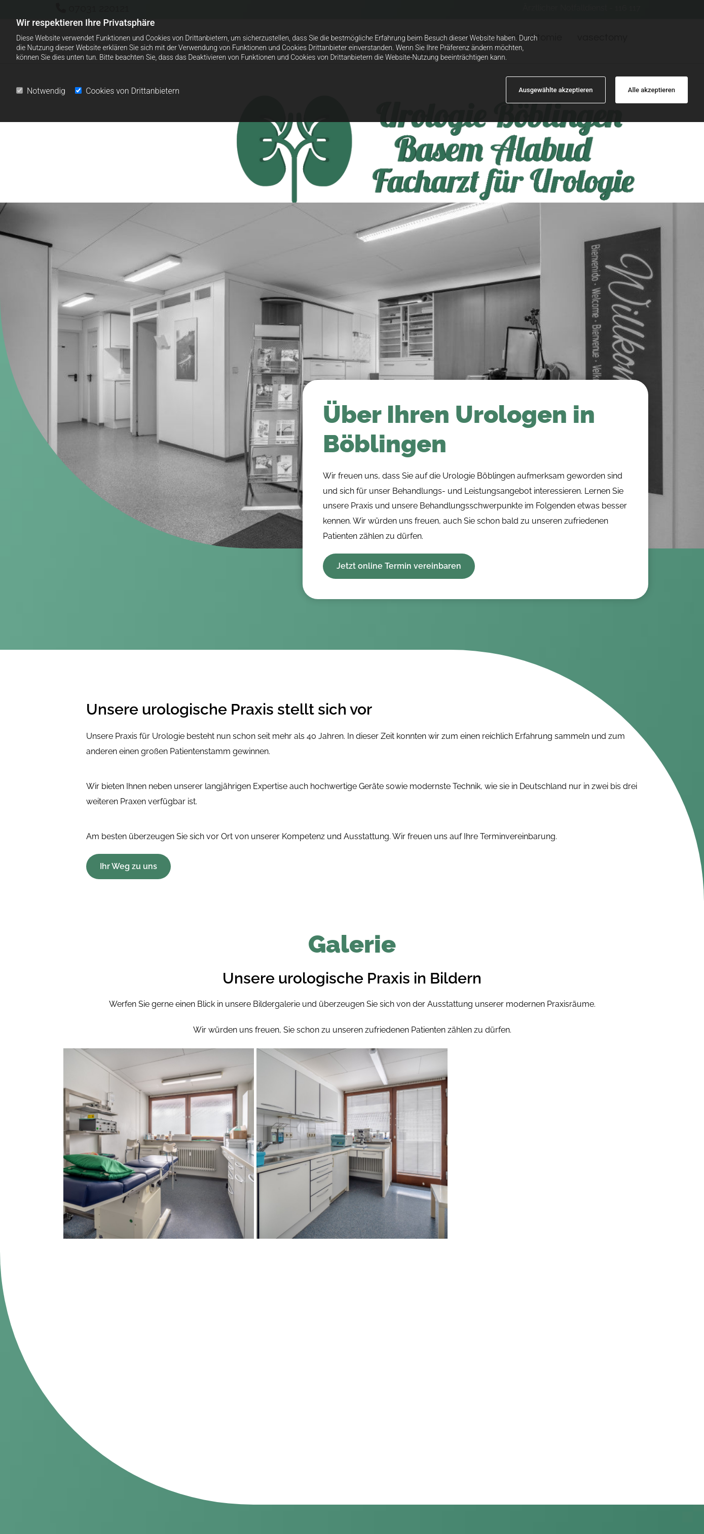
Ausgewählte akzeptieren (555, 90)
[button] (399, 566)
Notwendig (40, 91)
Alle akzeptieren (651, 90)
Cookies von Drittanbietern (127, 91)
